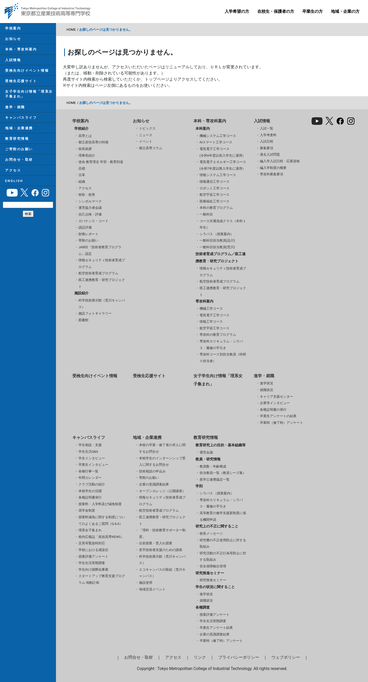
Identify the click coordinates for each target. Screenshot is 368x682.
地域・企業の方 (345, 11)
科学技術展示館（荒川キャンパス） (101, 303)
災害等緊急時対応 (91, 543)
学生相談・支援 (90, 445)
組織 (81, 181)
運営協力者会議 (90, 208)
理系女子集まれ (90, 530)
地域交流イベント (152, 589)
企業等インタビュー (275, 403)
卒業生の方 (312, 11)
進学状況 (266, 383)
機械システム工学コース (218, 136)
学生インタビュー (91, 458)
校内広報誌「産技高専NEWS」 (101, 537)
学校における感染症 (93, 550)
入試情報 (13, 60)
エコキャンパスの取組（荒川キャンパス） (162, 573)
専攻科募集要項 (271, 174)
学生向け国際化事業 (93, 569)
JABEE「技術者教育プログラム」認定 (99, 250)
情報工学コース (211, 321)
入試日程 (266, 141)
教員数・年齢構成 (213, 466)
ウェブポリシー (285, 657)
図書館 (83, 320)
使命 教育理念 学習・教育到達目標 (100, 165)
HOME (71, 29)
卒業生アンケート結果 (216, 628)
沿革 (81, 175)
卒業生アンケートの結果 (278, 416)
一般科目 (206, 214)
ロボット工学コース (214, 188)
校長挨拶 (85, 149)
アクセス (13, 170)
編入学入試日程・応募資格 (280, 161)
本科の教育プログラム (216, 208)
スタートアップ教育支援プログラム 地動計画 (101, 579)
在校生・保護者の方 (275, 11)
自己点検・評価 (90, 214)
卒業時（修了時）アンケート (281, 423)
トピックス (147, 128)
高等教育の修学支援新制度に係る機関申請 (223, 516)
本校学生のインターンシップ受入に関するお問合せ (162, 461)
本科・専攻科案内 (21, 49)
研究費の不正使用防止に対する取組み (223, 543)
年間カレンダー (90, 478)
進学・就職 (15, 107)
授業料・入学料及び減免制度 (100, 504)
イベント (145, 141)
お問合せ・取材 (19, 159)
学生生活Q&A (88, 451)
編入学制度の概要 (273, 168)
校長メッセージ (211, 533)
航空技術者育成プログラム (98, 273)
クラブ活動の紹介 (91, 484)
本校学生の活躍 (90, 491)
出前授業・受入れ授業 (155, 543)
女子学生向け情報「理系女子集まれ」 (29, 94)
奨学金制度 (86, 510)
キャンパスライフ (21, 118)
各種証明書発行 (90, 497)
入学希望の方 (237, 11)
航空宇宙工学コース (214, 195)
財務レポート (88, 234)
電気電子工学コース (214, 315)
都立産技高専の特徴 (93, 142)
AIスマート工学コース (216, 142)
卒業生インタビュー (93, 465)
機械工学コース (211, 308)
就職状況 (266, 390)
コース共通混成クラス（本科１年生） (223, 224)
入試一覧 (266, 128)
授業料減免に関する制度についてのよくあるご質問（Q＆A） (101, 520)
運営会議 (206, 452)
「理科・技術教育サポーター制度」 (162, 533)
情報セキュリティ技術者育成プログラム (101, 263)
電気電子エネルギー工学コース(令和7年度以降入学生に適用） (223, 165)
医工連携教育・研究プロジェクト (101, 283)
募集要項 (266, 148)
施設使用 (145, 582)
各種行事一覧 (88, 471)
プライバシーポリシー (238, 657)
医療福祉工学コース (214, 201)
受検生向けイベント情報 (27, 70)
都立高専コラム (150, 148)
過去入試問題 (270, 154)
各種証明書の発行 (273, 410)
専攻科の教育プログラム (218, 335)
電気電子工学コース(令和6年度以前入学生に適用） (223, 152)
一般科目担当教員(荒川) (217, 247)
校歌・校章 (86, 195)
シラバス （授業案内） (217, 234)
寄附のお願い (88, 240)
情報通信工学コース (214, 181)
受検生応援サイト (21, 81)
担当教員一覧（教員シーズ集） (223, 473)
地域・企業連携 (19, 128)
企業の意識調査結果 (154, 484)
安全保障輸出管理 (213, 566)
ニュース (145, 135)
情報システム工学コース (218, 175)
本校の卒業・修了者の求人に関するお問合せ (162, 448)
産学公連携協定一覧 (214, 479)
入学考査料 (268, 135)
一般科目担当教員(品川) (217, 240)
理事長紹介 (86, 155)
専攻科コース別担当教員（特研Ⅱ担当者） (223, 357)
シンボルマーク (90, 201)
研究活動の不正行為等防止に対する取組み (223, 556)
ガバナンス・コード (93, 221)
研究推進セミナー (213, 580)
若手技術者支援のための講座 (160, 550)
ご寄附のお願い (19, 149)
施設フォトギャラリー (95, 313)
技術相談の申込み (152, 471)
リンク (200, 657)
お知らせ (13, 39)
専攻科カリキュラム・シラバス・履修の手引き (221, 344)
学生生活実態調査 (91, 563)
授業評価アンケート (93, 556)
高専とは (85, 136)
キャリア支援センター (276, 396)
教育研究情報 (17, 138)
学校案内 (13, 28)
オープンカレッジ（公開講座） (162, 491)
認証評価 (85, 227)
